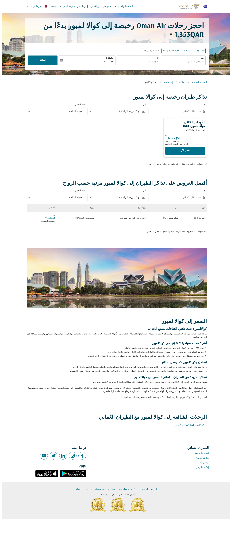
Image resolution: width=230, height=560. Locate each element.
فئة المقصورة (77, 105)
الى (155, 58)
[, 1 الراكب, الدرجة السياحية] (175, 50)
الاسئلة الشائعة (200, 453)
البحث (41, 60)
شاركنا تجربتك (200, 458)
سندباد (52, 6)
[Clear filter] (88, 111)
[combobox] (181, 62)
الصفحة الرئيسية (197, 82)
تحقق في (105, 6)
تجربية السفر (64, 6)
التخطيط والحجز (121, 6)
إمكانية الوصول (200, 467)
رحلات (181, 82)
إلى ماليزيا (166, 82)
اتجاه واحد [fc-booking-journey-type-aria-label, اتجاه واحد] (198, 51)
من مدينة (87, 489)
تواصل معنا (202, 463)
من (200, 58)
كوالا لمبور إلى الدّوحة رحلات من (188, 425)
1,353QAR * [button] (185, 35)
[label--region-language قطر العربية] (35, 6)
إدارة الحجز (81, 6)
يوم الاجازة (94, 6)
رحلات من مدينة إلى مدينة (126, 489)
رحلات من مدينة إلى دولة (103, 489)
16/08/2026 (107, 62)
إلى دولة (152, 489)
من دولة (77, 489)
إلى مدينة (142, 489)
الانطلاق (108, 58)
